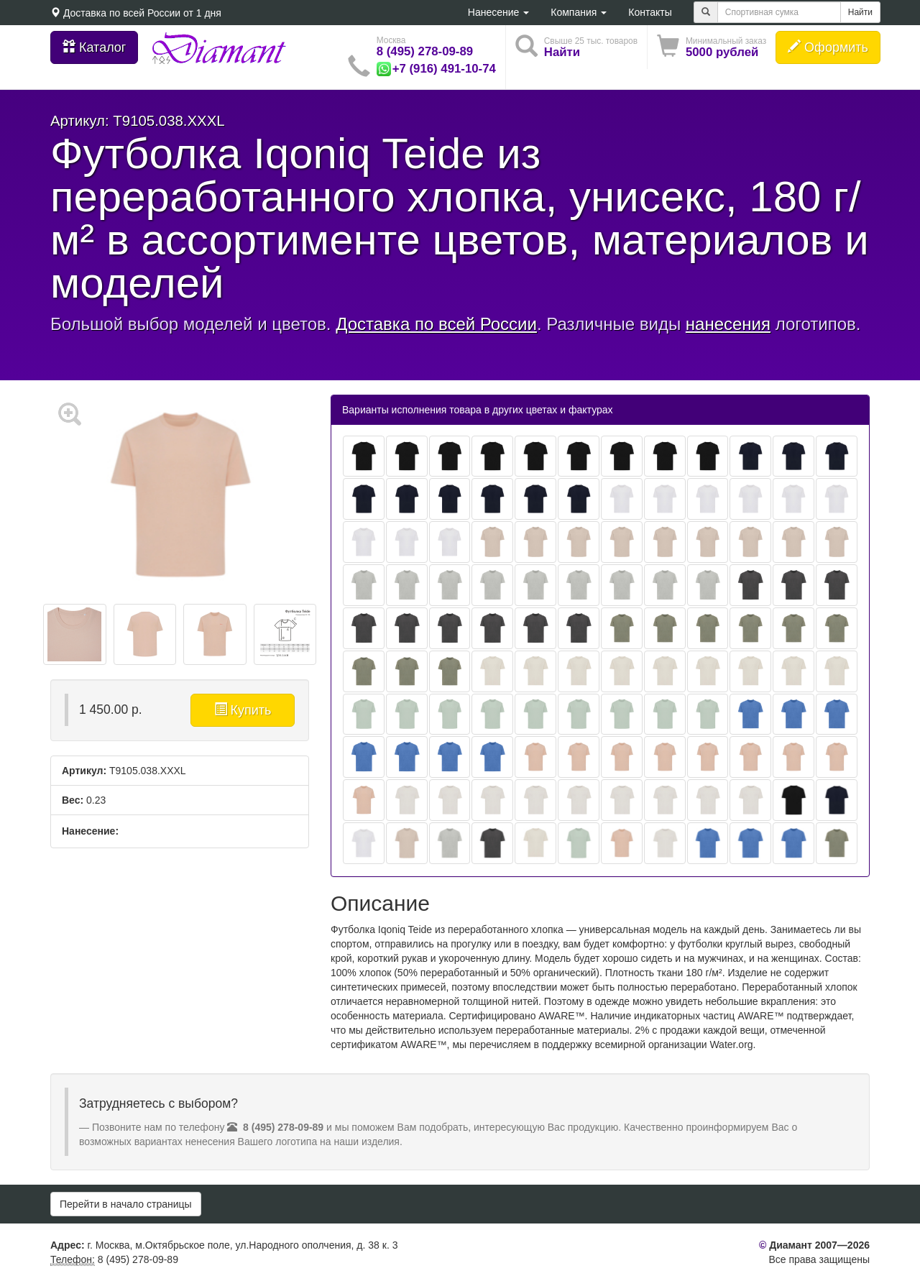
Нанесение (498, 12)
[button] (712, 47)
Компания (579, 12)
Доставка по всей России (121, 13)
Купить (243, 709)
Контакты (649, 12)
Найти (860, 12)
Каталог (94, 47)
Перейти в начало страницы (126, 1204)
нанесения (728, 324)
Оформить (828, 47)
